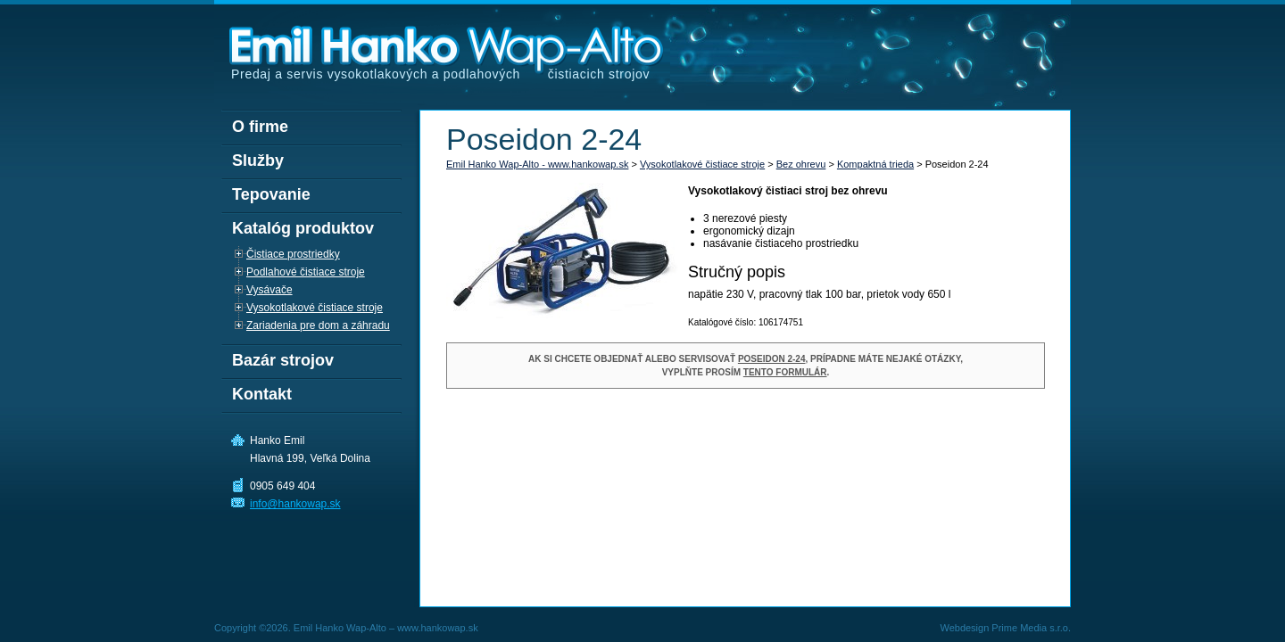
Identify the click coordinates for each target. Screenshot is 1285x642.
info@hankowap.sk (295, 504)
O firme (260, 127)
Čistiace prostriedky (293, 254)
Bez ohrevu (801, 164)
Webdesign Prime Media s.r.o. (1005, 627)
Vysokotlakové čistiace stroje (702, 164)
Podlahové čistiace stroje (305, 272)
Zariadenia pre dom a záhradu (318, 325)
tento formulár (785, 372)
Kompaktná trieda (875, 164)
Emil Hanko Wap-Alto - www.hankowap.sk (537, 164)
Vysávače (269, 290)
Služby (258, 160)
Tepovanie (271, 194)
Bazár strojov (283, 360)
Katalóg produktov (303, 228)
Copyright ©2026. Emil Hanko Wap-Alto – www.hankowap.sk (346, 627)
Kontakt (262, 394)
